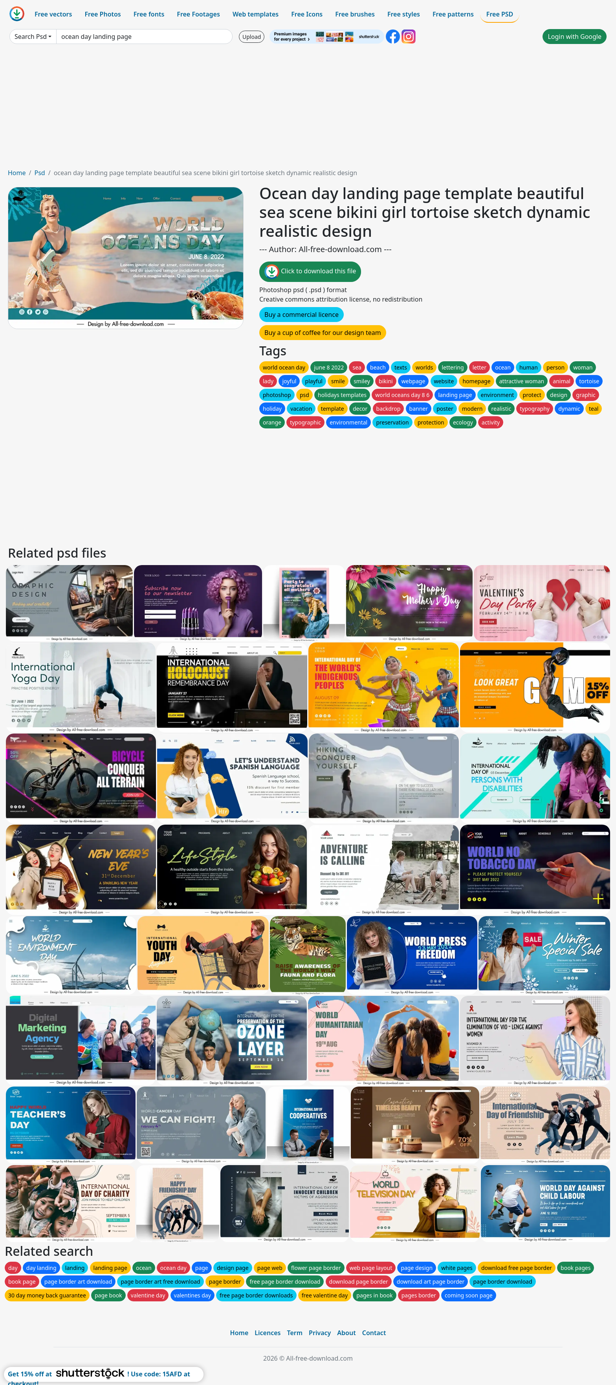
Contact (374, 1332)
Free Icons (307, 14)
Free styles (403, 14)
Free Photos (102, 14)
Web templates (256, 14)
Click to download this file (310, 271)
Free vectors (53, 14)
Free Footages (198, 14)
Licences (267, 1332)
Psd (39, 172)
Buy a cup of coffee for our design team (322, 332)
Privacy (320, 1332)
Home (17, 172)
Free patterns (453, 14)
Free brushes (355, 14)
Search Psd (31, 36)
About (346, 1332)
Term (294, 1332)
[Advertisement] (308, 109)
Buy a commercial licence (301, 314)
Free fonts (149, 14)
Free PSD (499, 14)
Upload (251, 36)
